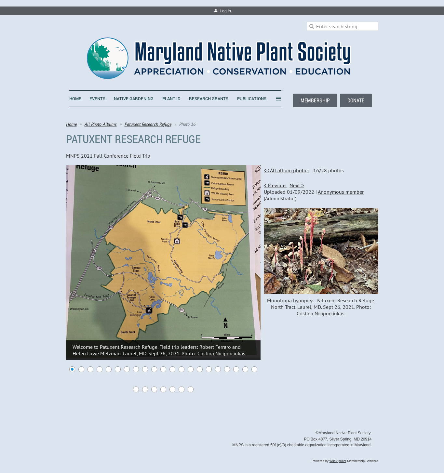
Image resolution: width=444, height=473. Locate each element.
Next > (296, 185)
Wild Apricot (338, 461)
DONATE (355, 100)
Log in (225, 11)
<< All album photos (286, 170)
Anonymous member (341, 192)
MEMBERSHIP (315, 100)
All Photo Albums (101, 124)
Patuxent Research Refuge (148, 124)
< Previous (275, 185)
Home (71, 124)
